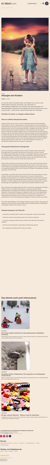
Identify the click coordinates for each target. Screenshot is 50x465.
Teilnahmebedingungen (30, 443)
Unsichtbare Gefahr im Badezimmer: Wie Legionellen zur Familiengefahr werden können (23, 375)
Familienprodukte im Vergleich (6, 443)
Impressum (15, 443)
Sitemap (37, 443)
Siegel (6, 451)
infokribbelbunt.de (17, 433)
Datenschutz (21, 443)
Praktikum (11, 451)
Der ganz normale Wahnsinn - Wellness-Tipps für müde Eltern (20, 415)
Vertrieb (1, 451)
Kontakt (15, 451)
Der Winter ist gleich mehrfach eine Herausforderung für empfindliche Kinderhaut (22, 333)
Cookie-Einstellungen (4, 445)
